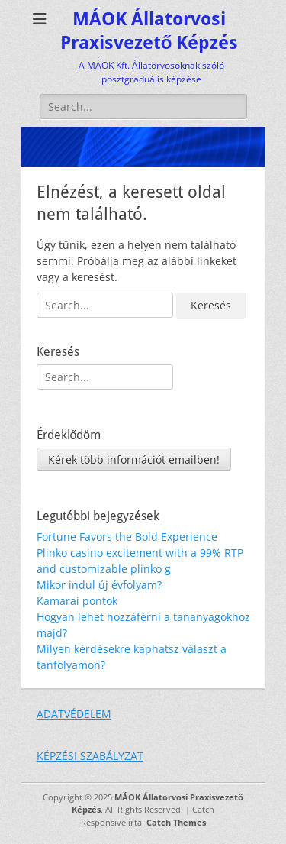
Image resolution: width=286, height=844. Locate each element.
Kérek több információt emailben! (134, 459)
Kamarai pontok (77, 600)
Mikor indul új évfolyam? (99, 584)
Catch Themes (176, 822)
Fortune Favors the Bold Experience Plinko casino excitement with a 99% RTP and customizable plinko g (140, 552)
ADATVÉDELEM (74, 714)
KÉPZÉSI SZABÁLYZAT (90, 756)
